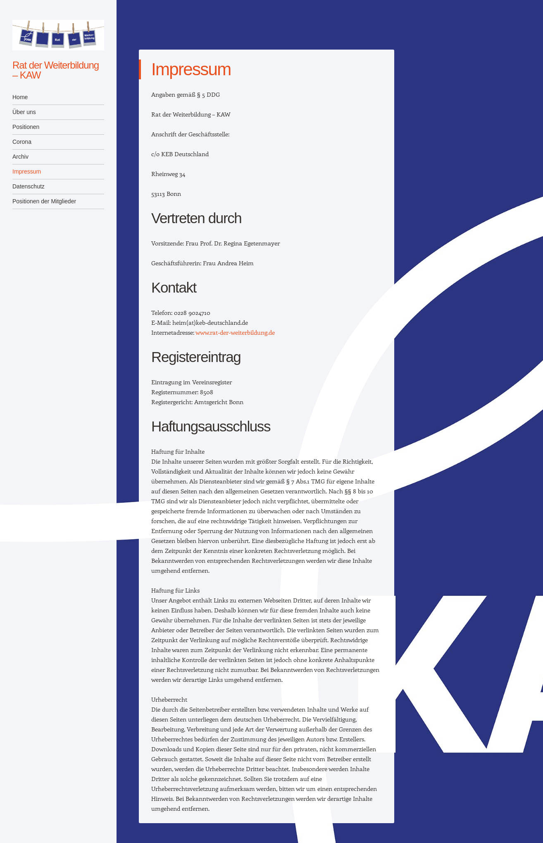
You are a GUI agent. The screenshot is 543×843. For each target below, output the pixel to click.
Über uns (24, 112)
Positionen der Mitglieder (44, 201)
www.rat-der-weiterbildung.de (235, 332)
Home (20, 97)
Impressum (26, 171)
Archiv (20, 156)
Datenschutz (28, 186)
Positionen (25, 127)
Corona (21, 141)
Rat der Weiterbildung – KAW (55, 70)
